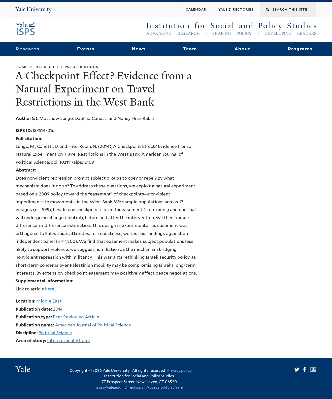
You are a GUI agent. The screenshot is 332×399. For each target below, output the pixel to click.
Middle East (49, 301)
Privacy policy (179, 370)
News (139, 48)
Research (28, 48)
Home (21, 66)
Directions (133, 387)
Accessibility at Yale (164, 387)
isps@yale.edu (108, 387)
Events (85, 48)
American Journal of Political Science (93, 324)
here (49, 288)
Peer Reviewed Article (76, 316)
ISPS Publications (79, 66)
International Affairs (68, 340)
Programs (300, 48)
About (242, 48)
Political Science (55, 332)
